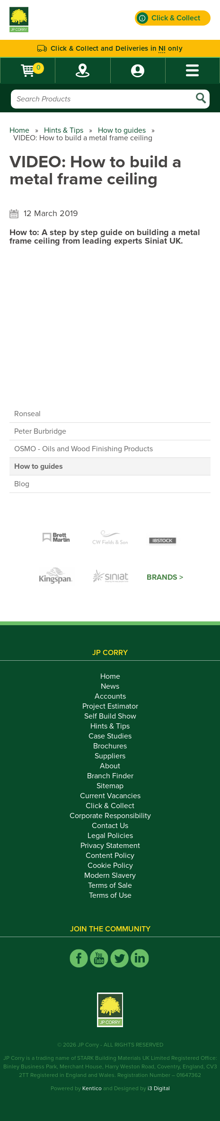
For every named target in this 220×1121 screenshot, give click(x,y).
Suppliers (110, 756)
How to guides (122, 130)
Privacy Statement (110, 845)
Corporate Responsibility (110, 815)
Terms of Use (110, 895)
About (110, 766)
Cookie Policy (110, 865)
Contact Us (110, 825)
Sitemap (110, 786)
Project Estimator (110, 706)
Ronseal (27, 414)
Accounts (110, 696)
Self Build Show (110, 716)
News (110, 686)
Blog (21, 484)
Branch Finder (110, 776)
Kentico (92, 1088)
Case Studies (110, 736)
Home (19, 130)
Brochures (110, 746)
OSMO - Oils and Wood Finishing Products (83, 449)
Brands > (165, 577)
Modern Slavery (110, 875)
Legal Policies (110, 835)
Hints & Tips (63, 130)
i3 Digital (159, 1088)
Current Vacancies (110, 796)
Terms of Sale (110, 885)
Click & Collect (110, 806)
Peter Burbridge (40, 431)
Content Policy (110, 855)
